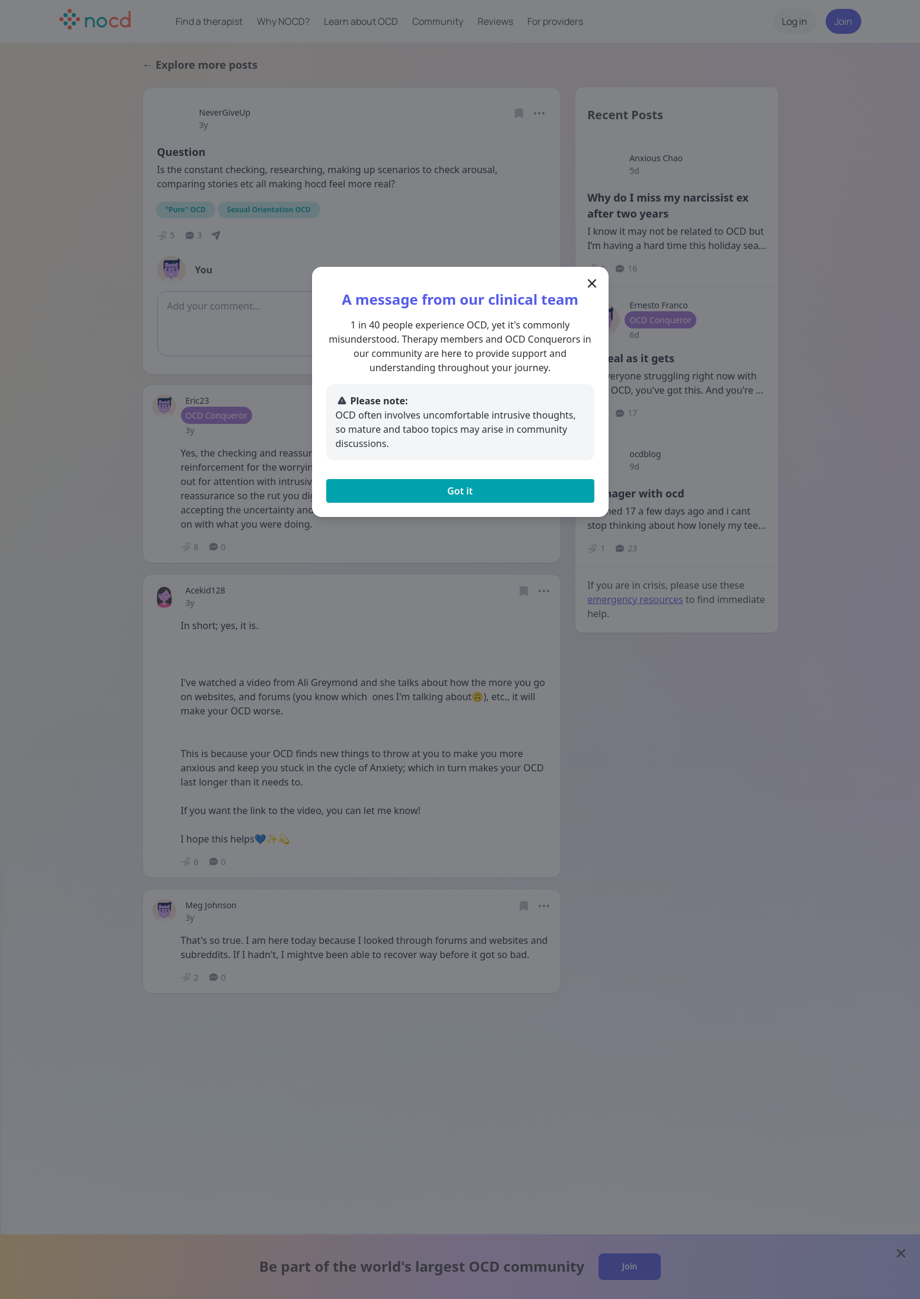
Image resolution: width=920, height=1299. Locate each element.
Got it (460, 490)
